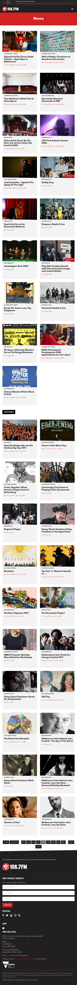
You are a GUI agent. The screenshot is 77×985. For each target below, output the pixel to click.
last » (38, 846)
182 (63, 842)
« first (6, 842)
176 (33, 842)
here (7, 955)
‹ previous (14, 842)
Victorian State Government (24, 959)
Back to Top (71, 980)
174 (23, 842)
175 (28, 842)
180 (53, 842)
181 (58, 842)
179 (48, 842)
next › (71, 842)
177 (38, 842)
